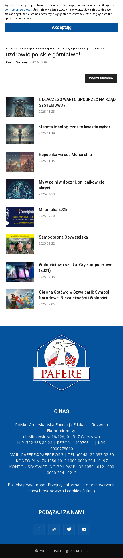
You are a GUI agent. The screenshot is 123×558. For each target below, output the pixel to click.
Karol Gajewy (17, 62)
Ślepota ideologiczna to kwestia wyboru (76, 127)
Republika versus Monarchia (65, 154)
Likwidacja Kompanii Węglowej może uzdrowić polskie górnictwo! (55, 51)
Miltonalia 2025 (53, 209)
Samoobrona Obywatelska (63, 237)
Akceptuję (61, 27)
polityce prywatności (18, 9)
